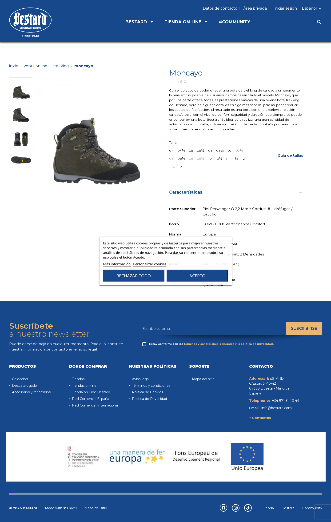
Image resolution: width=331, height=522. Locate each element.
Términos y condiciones (150, 385)
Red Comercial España (90, 399)
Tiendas (77, 379)
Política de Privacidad (149, 399)
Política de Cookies (147, 392)
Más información (117, 263)
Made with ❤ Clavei (61, 508)
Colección (19, 379)
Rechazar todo (133, 275)
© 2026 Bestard (23, 508)
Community (312, 508)
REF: (172, 82)
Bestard (288, 508)
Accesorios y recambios (31, 392)
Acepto (197, 275)
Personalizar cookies (149, 263)
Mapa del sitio (203, 379)
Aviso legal (140, 379)
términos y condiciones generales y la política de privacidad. (229, 344)
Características (236, 192)
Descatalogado (24, 385)
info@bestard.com (276, 408)
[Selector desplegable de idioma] (312, 8)
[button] (290, 155)
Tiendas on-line (83, 385)
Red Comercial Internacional (95, 405)
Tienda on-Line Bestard (90, 392)
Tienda (268, 508)
